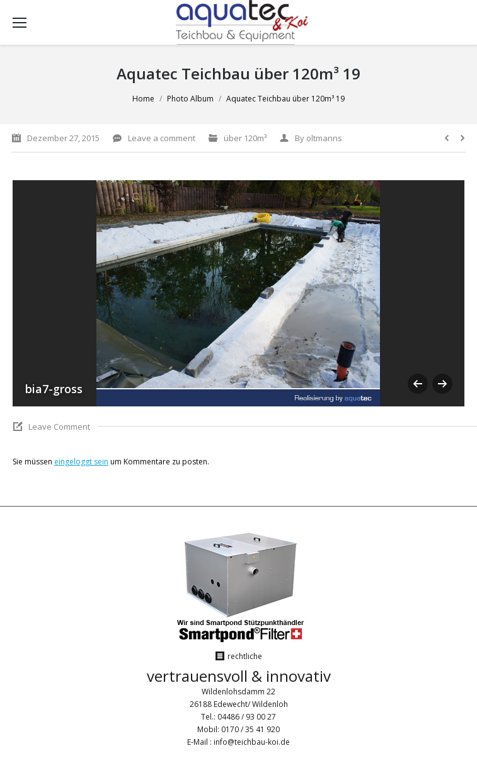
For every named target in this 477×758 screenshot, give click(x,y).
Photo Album (190, 98)
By (318, 138)
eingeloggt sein (81, 461)
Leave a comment (161, 138)
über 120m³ (245, 138)
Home (143, 98)
